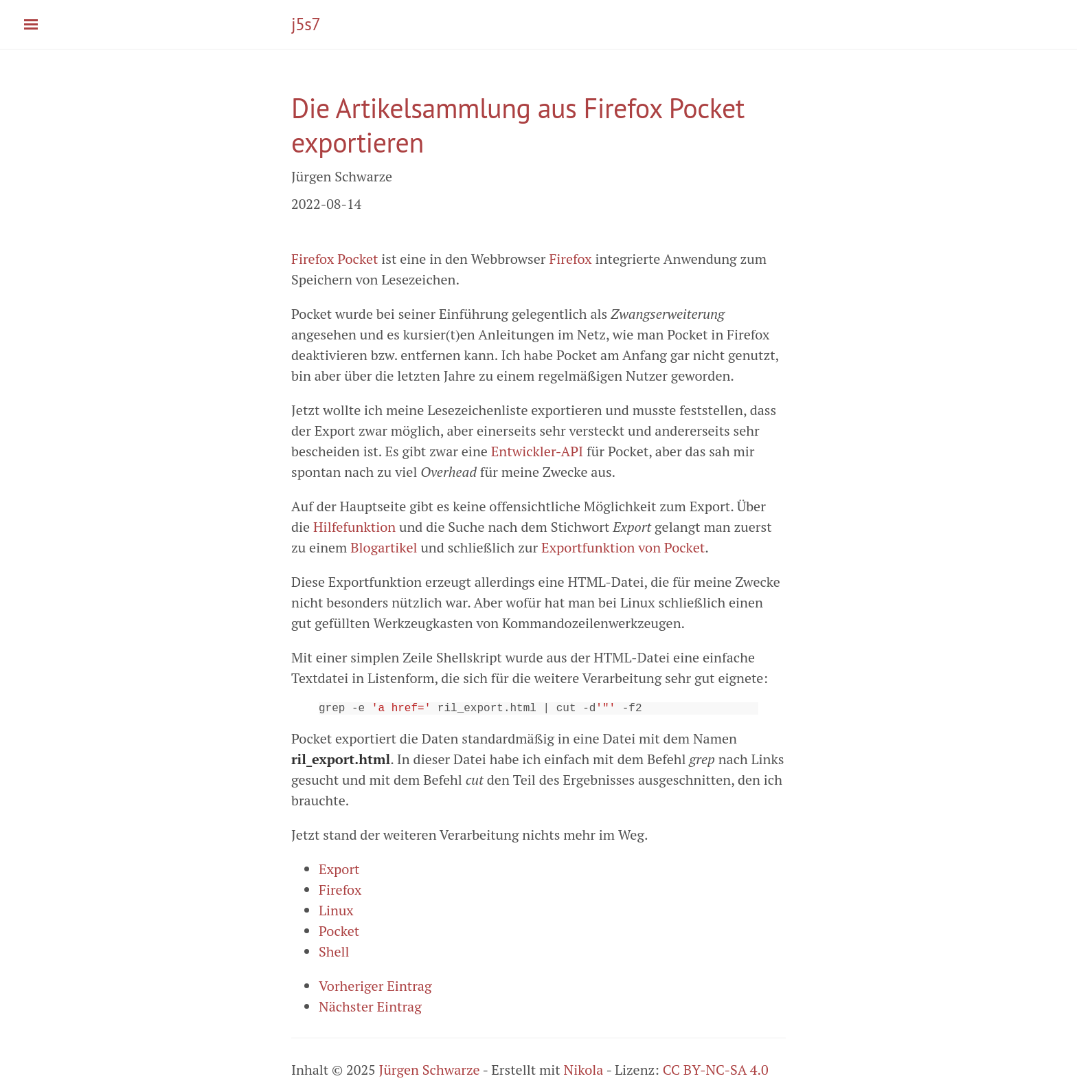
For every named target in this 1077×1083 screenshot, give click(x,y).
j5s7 (305, 24)
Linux (336, 913)
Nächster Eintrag (370, 1009)
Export (339, 871)
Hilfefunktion (354, 526)
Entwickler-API (537, 451)
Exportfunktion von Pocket (623, 547)
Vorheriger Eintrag (375, 988)
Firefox (570, 258)
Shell (334, 954)
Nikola (584, 1072)
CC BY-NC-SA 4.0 (716, 1072)
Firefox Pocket (334, 258)
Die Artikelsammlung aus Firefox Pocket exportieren (518, 125)
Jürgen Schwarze (429, 1072)
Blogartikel (383, 547)
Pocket (339, 933)
